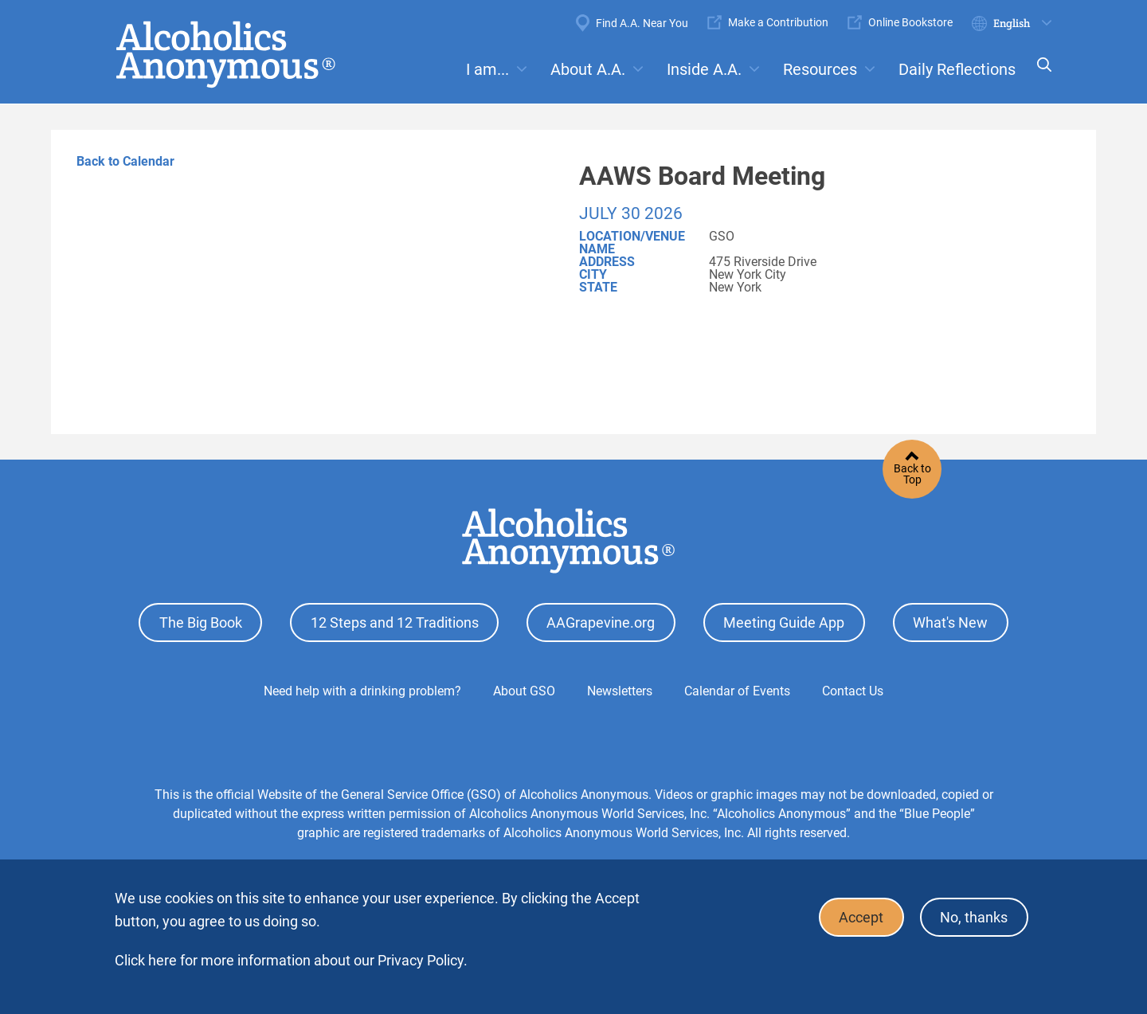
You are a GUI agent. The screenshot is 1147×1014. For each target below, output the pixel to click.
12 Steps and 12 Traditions (395, 622)
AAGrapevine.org (600, 622)
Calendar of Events (737, 690)
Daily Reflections (957, 69)
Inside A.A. (704, 69)
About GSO (524, 690)
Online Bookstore (910, 22)
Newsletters (619, 690)
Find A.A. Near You (642, 23)
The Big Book (200, 622)
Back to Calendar (125, 161)
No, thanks (974, 917)
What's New (950, 622)
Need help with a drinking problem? (362, 690)
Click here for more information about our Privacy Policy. (291, 960)
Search (1039, 75)
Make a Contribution (778, 22)
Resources (820, 69)
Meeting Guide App (783, 622)
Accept (860, 917)
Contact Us (852, 690)
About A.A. (587, 69)
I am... (487, 69)
